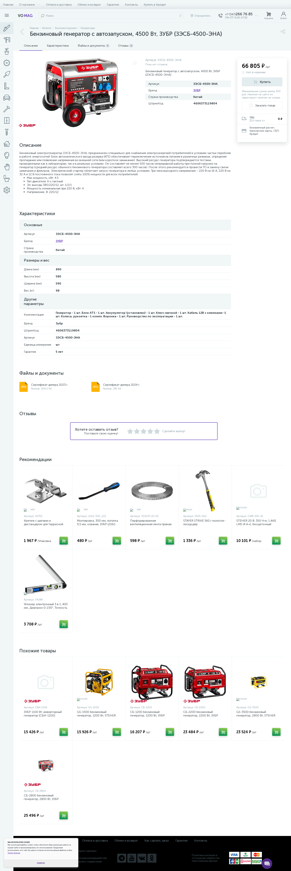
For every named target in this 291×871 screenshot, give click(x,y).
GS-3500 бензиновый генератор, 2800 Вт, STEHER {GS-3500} (255, 715)
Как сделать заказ (156, 840)
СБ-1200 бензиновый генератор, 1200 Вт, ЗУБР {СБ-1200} (147, 715)
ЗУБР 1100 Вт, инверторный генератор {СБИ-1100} (43, 713)
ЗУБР (197, 90)
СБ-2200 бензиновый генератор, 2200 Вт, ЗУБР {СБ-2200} (200, 715)
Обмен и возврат (89, 4)
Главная (8, 4)
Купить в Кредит (155, 4)
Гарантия (113, 4)
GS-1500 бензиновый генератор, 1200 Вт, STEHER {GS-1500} (96, 715)
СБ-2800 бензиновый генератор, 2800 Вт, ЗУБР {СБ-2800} (41, 799)
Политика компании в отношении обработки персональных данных (205, 858)
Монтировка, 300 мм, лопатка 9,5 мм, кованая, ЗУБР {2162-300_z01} (97, 524)
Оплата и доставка (59, 4)
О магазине (29, 4)
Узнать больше (14, 853)
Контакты (131, 4)
